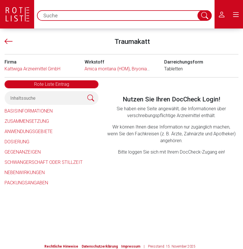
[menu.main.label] (236, 14)
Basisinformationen (29, 111)
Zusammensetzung (27, 121)
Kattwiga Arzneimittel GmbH (32, 69)
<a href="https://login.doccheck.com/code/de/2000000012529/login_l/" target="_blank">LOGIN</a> (171, 190)
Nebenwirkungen (25, 172)
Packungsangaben (26, 182)
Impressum (130, 246)
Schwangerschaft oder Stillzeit (44, 162)
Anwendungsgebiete (29, 131)
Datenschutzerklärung (100, 246)
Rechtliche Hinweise (61, 246)
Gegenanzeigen (23, 152)
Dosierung (17, 141)
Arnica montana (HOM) (107, 69)
